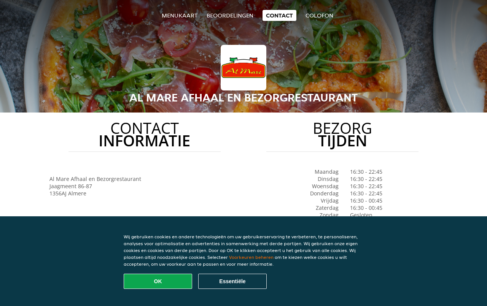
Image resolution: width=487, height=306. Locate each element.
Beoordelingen (230, 15)
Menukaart (179, 15)
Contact (279, 15)
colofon (319, 15)
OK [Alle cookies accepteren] (158, 281)
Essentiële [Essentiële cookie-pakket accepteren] (232, 281)
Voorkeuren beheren (251, 257)
